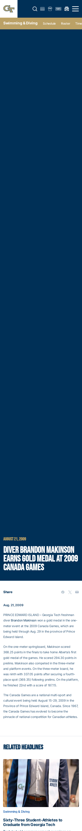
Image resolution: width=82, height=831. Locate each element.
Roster (65, 23)
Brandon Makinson (24, 620)
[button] (35, 9)
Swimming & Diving (20, 23)
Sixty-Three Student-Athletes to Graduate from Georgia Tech (32, 822)
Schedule (49, 23)
